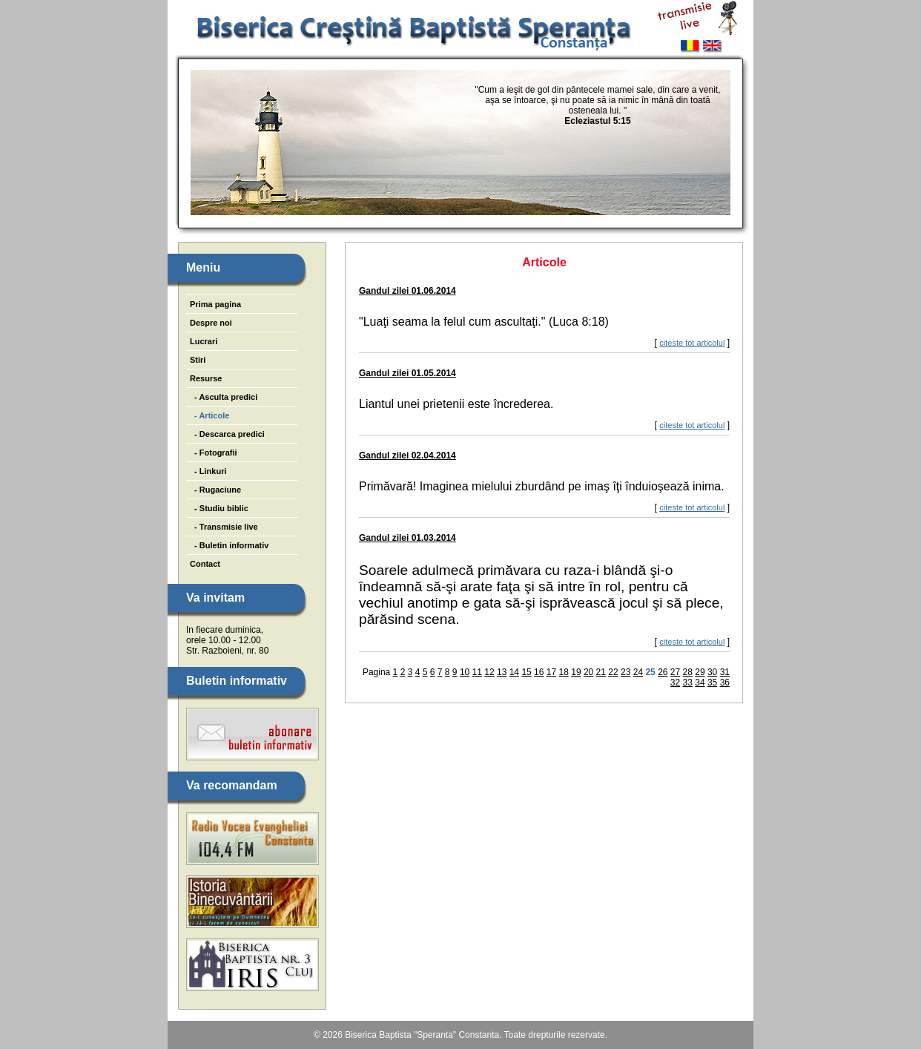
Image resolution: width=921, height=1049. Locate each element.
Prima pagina (215, 304)
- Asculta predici (223, 396)
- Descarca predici (227, 434)
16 (539, 672)
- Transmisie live (224, 526)
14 (514, 672)
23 (625, 672)
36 (725, 682)
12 (489, 672)
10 (464, 672)
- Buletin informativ (229, 545)
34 (699, 682)
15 (526, 672)
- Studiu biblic (219, 508)
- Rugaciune (215, 489)
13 (501, 672)
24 (638, 672)
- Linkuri (208, 471)
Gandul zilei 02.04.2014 (407, 455)
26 (662, 672)
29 (699, 672)
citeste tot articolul (691, 342)
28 (688, 672)
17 (551, 672)
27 (675, 672)
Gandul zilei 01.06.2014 (407, 291)
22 (613, 672)
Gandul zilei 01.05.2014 (407, 373)
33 (688, 682)
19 (576, 672)
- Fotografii (213, 452)
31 (725, 672)
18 (564, 672)
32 (675, 682)
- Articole (209, 415)
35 (712, 682)
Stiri (197, 359)
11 (477, 672)
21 (601, 672)
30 (712, 672)
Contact (205, 563)
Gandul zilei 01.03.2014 (407, 538)
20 (588, 672)
